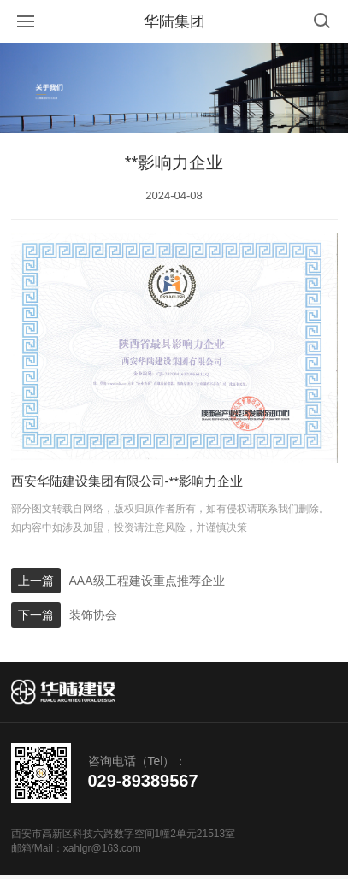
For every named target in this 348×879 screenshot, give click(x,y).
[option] (174, 88)
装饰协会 (93, 615)
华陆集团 (174, 21)
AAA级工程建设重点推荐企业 (147, 580)
